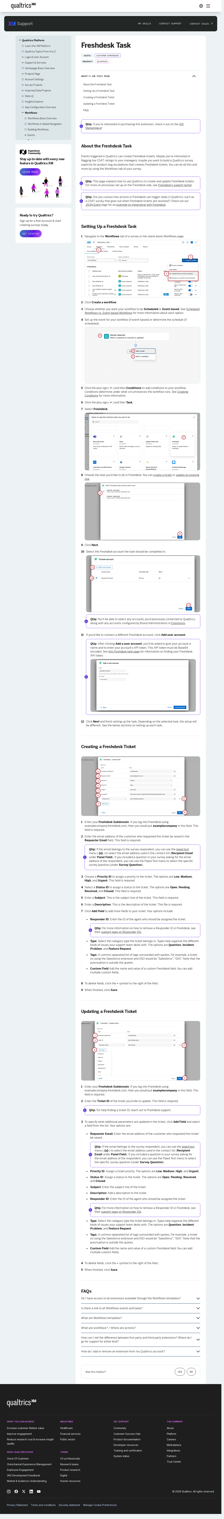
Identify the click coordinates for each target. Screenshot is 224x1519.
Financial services (70, 1433)
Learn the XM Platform (37, 46)
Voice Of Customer (18, 1458)
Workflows (31, 112)
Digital (63, 1475)
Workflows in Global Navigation (45, 124)
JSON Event (93, 205)
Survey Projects (33, 85)
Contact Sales (199, 23)
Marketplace (174, 1444)
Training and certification (128, 1450)
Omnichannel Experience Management (29, 1464)
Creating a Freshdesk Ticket (98, 97)
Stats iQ (29, 96)
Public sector (67, 1439)
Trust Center (174, 1461)
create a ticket (162, 475)
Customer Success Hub (127, 1433)
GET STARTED (31, 233)
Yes (180, 1371)
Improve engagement (19, 1433)
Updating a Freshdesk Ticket (99, 103)
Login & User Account (37, 57)
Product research (70, 1469)
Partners (171, 1456)
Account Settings (34, 79)
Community (120, 1428)
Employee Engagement (20, 1469)
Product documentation (127, 1439)
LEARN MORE (30, 172)
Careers (171, 1439)
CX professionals (70, 1458)
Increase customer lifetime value (25, 1428)
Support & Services (35, 62)
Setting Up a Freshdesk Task (98, 90)
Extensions (178, 623)
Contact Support (170, 23)
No (191, 1371)
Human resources (70, 1480)
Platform (171, 1433)
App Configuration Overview (40, 107)
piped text (182, 849)
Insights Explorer (34, 101)
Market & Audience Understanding (27, 1480)
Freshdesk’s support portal (175, 185)
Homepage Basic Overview (40, 68)
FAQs (86, 110)
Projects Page (32, 73)
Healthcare (66, 1428)
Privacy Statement (17, 1505)
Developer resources (126, 1444)
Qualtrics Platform (33, 40)
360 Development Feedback (23, 1475)
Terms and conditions (43, 1505)
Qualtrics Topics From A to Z (40, 51)
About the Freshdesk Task (97, 84)
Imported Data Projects (38, 90)
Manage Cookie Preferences (100, 1505)
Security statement (69, 1505)
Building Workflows (38, 129)
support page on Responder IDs (121, 932)
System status (121, 1456)
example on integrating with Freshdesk (141, 205)
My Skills (144, 23)
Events (31, 135)
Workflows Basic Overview (42, 118)
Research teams (69, 1464)
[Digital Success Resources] (201, 6)
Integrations (173, 1450)
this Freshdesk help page (124, 651)
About (170, 1428)
